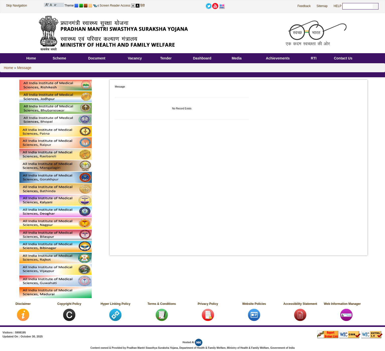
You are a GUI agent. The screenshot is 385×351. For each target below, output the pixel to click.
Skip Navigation (16, 5)
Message (24, 68)
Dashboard (202, 58)
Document (96, 58)
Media (237, 58)
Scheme (59, 58)
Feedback (304, 6)
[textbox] (358, 6)
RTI (314, 58)
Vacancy (135, 58)
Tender (166, 58)
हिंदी (142, 5)
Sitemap (322, 6)
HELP (337, 6)
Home (31, 58)
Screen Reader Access (115, 5)
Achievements (278, 58)
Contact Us (343, 58)
